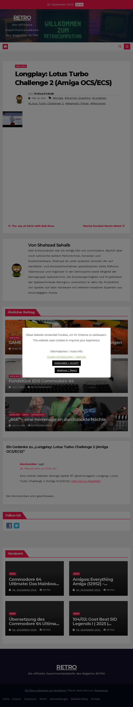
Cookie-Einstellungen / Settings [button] (66, 357)
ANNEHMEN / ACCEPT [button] (66, 363)
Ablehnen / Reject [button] (67, 370)
